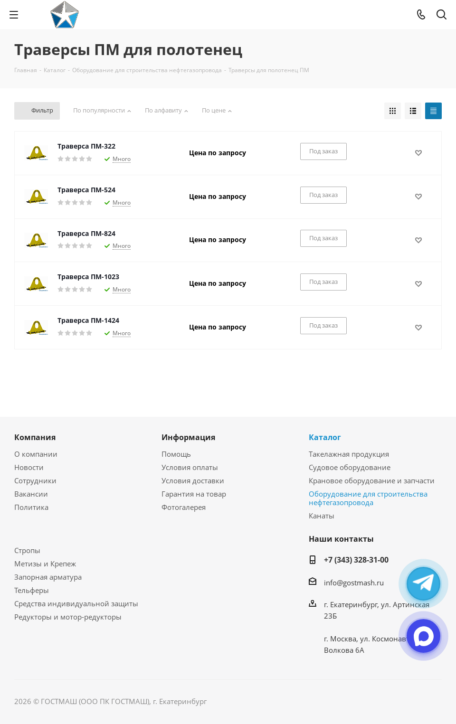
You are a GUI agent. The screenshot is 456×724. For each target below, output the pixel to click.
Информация (188, 437)
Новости (29, 467)
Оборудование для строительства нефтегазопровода (368, 498)
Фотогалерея (184, 507)
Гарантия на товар (194, 493)
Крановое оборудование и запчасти (372, 480)
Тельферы (31, 590)
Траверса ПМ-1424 (88, 320)
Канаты (321, 515)
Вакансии (31, 493)
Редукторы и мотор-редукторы (68, 616)
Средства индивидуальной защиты (76, 603)
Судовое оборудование (349, 467)
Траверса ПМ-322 (86, 145)
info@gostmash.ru (354, 582)
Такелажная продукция (349, 454)
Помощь (176, 454)
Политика (31, 507)
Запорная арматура (48, 577)
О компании (35, 454)
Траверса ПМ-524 (86, 189)
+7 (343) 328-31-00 (356, 560)
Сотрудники (35, 480)
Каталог (325, 437)
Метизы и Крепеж (45, 563)
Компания (35, 437)
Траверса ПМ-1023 (88, 276)
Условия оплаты (190, 467)
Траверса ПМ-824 (86, 233)
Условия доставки (193, 480)
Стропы (27, 550)
